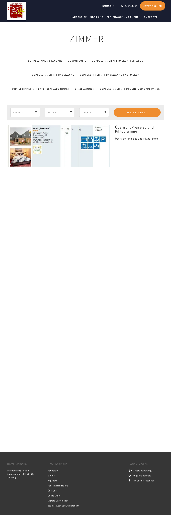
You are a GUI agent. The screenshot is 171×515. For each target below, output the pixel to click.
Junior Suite (77, 60)
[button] (162, 17)
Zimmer (51, 475)
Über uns (52, 490)
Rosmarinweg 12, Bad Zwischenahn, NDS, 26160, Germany (20, 474)
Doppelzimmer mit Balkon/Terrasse (117, 60)
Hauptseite (53, 470)
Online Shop (54, 495)
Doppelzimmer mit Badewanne (53, 74)
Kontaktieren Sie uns (58, 485)
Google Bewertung (140, 470)
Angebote (52, 480)
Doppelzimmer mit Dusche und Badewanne (130, 88)
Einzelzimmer (84, 88)
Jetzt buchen (136, 112)
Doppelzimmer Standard (45, 60)
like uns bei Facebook (141, 480)
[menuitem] (80, 17)
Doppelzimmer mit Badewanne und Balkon (110, 74)
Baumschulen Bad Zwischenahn (63, 505)
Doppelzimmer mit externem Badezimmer (41, 88)
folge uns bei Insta (140, 475)
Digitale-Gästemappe (58, 500)
